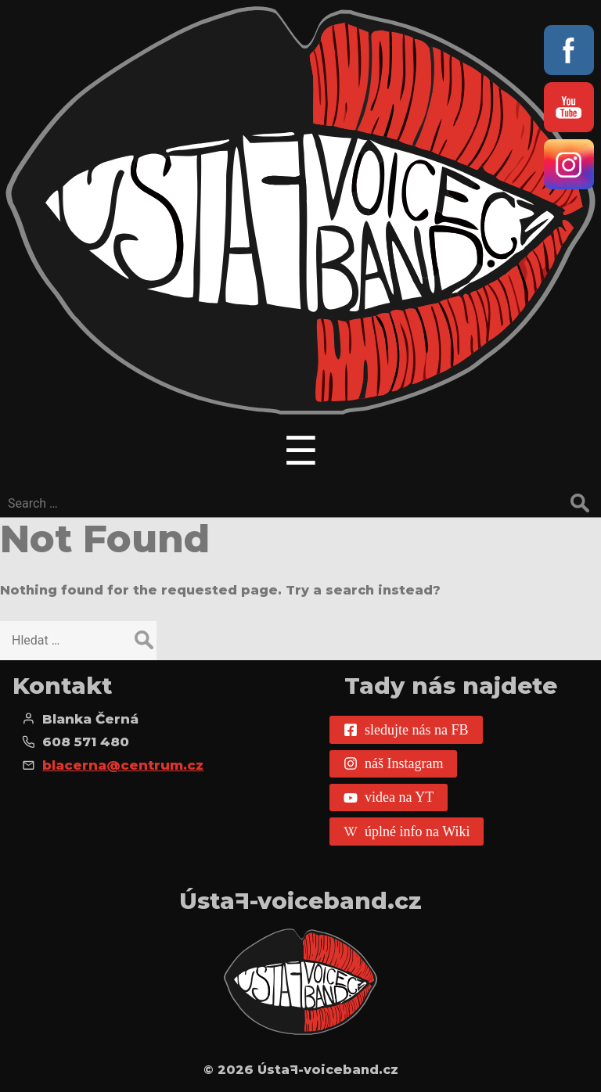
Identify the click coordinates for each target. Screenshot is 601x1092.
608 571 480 (85, 741)
